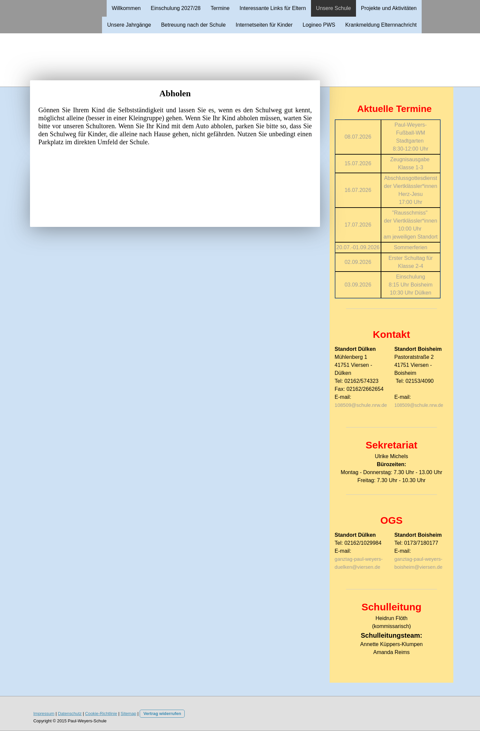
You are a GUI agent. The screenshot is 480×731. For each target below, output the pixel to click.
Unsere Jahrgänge (129, 25)
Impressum (43, 713)
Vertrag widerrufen (162, 713)
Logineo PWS (319, 25)
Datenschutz (70, 713)
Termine (220, 8)
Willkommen (126, 8)
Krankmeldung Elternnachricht (381, 25)
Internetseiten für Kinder (264, 25)
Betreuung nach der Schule (193, 25)
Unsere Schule (333, 8)
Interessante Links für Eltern (273, 8)
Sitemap (128, 713)
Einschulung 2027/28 (175, 8)
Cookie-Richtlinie (101, 713)
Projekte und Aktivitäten (389, 8)
